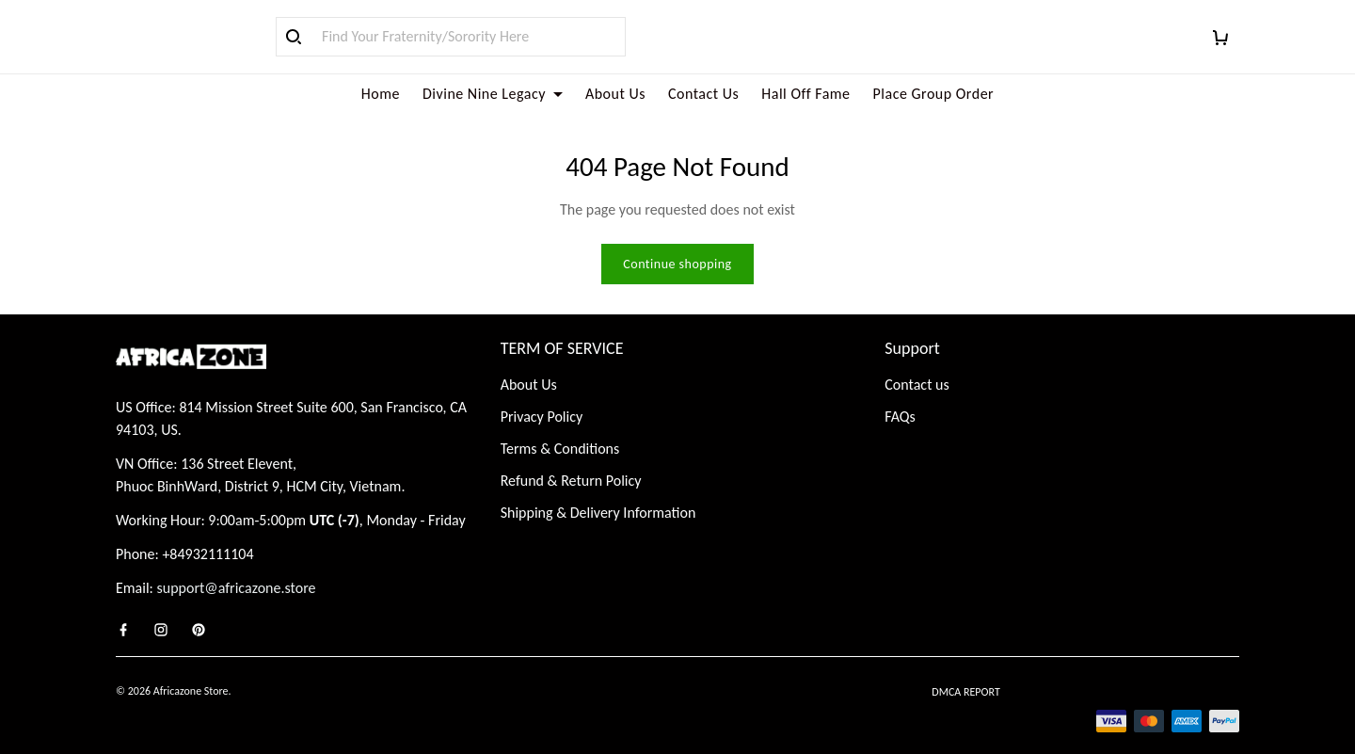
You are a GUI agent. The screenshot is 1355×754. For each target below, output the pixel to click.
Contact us (916, 362)
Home (380, 94)
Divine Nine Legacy (492, 94)
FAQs (900, 394)
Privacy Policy (542, 394)
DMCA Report (965, 669)
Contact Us (703, 94)
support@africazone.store (236, 565)
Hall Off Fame (805, 94)
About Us (615, 94)
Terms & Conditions (560, 426)
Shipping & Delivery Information (598, 490)
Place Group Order (934, 94)
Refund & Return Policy (571, 458)
